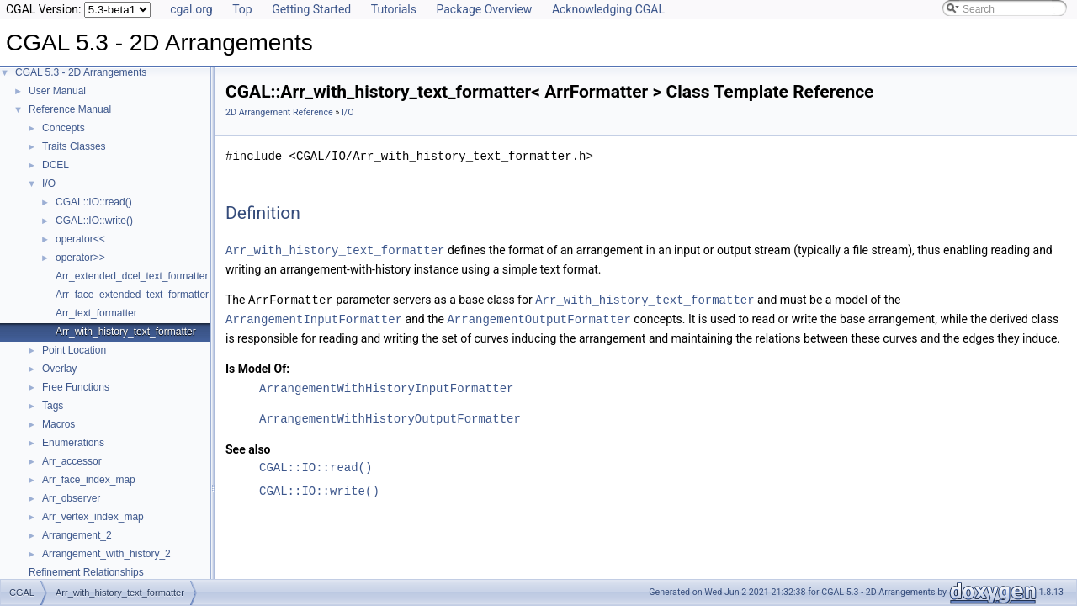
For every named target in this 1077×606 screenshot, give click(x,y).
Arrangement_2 (77, 535)
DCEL (55, 165)
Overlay (59, 369)
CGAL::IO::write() (94, 220)
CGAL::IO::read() (94, 202)
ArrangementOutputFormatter (538, 317)
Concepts (63, 128)
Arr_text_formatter (96, 313)
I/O (49, 183)
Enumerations (73, 443)
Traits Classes (74, 146)
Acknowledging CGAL (608, 9)
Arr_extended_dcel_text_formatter (132, 276)
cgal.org (191, 9)
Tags (52, 406)
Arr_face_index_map (88, 480)
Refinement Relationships (86, 572)
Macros (58, 424)
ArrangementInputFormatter (313, 317)
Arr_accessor (72, 461)
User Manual (57, 91)
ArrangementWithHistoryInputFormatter (386, 386)
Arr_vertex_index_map (93, 517)
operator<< (80, 239)
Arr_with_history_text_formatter (126, 332)
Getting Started (311, 9)
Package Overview (484, 9)
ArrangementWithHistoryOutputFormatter (390, 416)
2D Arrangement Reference (279, 112)
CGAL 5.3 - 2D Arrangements (80, 72)
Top (242, 9)
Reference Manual (70, 109)
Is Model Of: (257, 366)
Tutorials (393, 9)
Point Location (74, 350)
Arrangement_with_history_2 (106, 554)
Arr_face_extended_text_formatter (132, 294)
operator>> (80, 257)
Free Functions (75, 387)
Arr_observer (71, 498)
